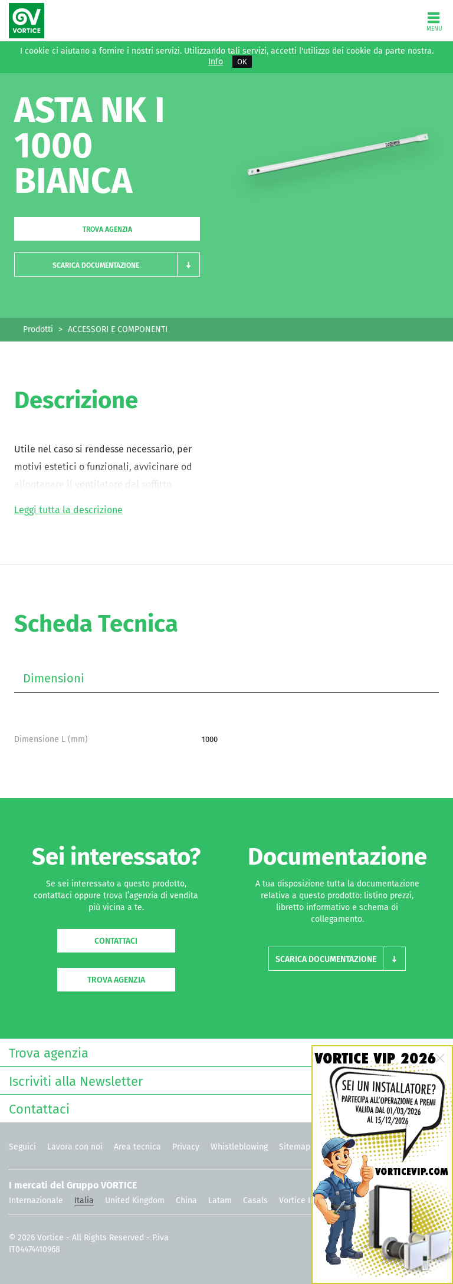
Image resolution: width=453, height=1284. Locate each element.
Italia (84, 1201)
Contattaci (115, 941)
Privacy (185, 1147)
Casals (255, 1201)
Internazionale (36, 1201)
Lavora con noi (75, 1147)
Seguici (22, 1147)
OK (242, 61)
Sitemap (294, 1147)
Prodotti (38, 329)
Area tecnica (137, 1147)
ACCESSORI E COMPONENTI (118, 329)
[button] (107, 264)
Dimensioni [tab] (53, 678)
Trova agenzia (107, 229)
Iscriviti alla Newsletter (223, 1080)
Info (215, 62)
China (186, 1201)
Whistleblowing (239, 1147)
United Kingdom (135, 1201)
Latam (220, 1201)
